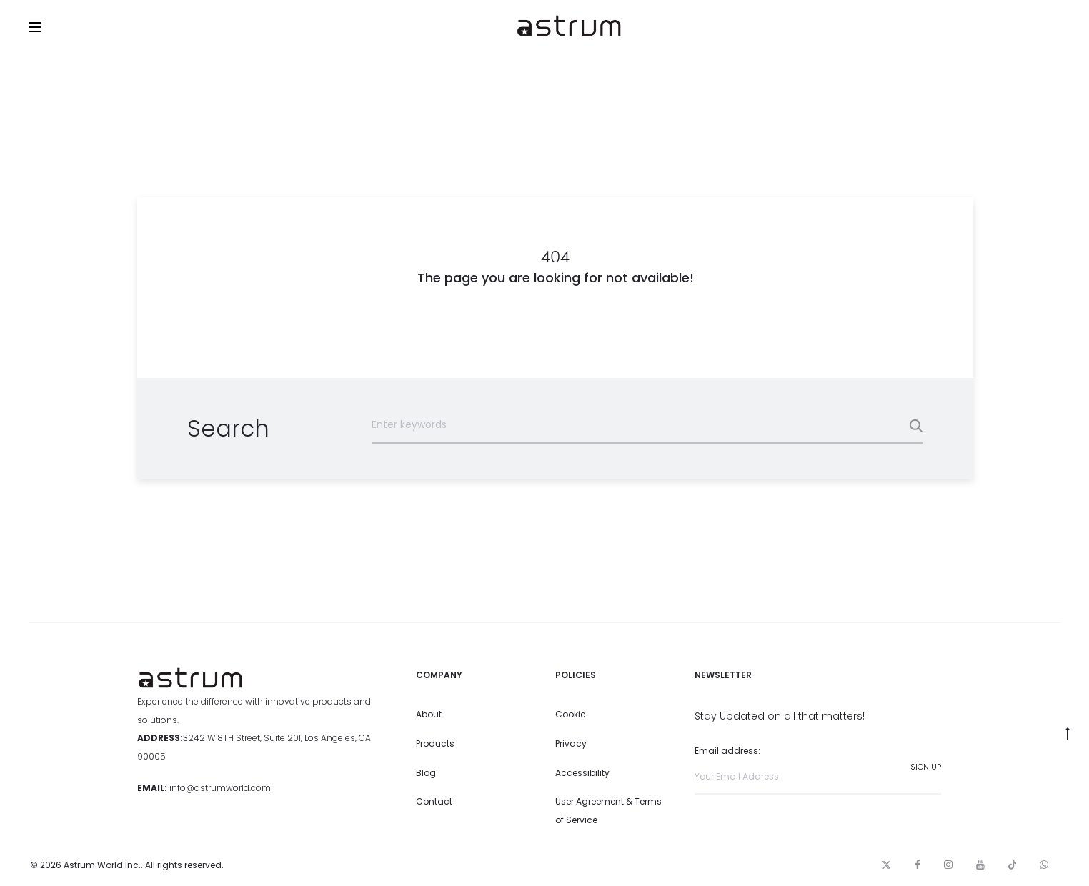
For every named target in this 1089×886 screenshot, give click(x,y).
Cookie (570, 714)
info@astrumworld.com (220, 788)
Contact (434, 801)
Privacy (571, 743)
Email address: (818, 769)
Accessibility (582, 773)
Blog (426, 773)
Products (435, 743)
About (429, 714)
